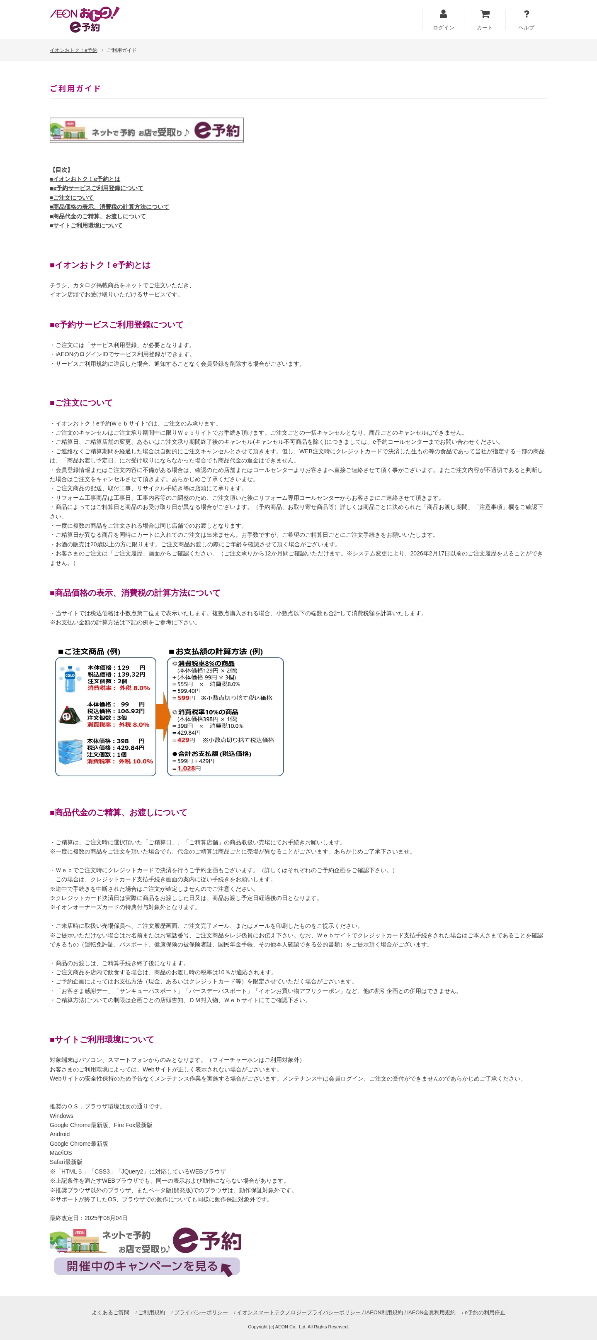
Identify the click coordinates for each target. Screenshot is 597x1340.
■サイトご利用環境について (86, 225)
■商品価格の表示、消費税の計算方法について (109, 206)
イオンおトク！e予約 (73, 50)
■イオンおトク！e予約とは (85, 179)
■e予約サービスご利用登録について (96, 188)
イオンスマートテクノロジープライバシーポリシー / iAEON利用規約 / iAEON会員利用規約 (346, 1312)
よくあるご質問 (110, 1312)
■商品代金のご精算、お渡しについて (98, 216)
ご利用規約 (151, 1312)
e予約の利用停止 (485, 1312)
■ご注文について (72, 197)
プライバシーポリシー (201, 1312)
